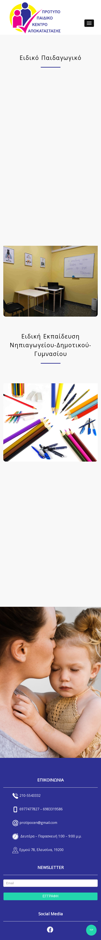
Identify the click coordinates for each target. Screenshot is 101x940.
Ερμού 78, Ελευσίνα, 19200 (41, 849)
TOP (91, 930)
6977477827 (29, 809)
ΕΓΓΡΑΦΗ (50, 896)
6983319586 (53, 809)
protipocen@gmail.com (38, 822)
